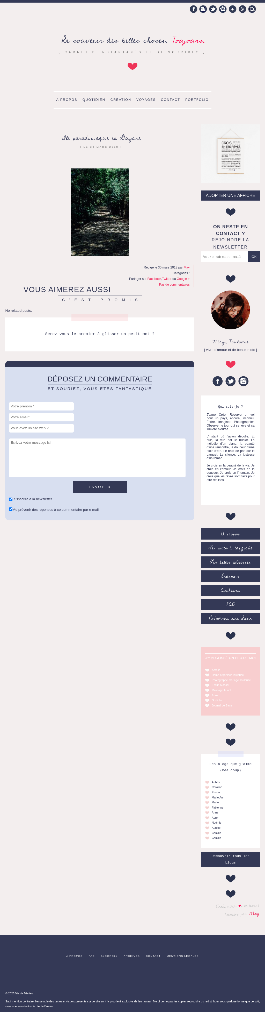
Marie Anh (218, 797)
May (254, 913)
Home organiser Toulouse (228, 674)
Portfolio (197, 100)
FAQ (230, 604)
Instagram (203, 9)
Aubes (216, 782)
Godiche (217, 700)
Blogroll (109, 955)
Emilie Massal (220, 685)
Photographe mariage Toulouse (231, 680)
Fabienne (217, 807)
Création (121, 100)
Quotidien (94, 100)
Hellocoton (223, 9)
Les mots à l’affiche (231, 548)
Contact (170, 100)
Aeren (215, 817)
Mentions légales (183, 955)
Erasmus (231, 576)
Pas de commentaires (174, 284)
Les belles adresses (230, 562)
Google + (233, 9)
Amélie (216, 669)
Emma (216, 792)
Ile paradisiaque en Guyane (101, 138)
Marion (216, 802)
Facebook (193, 9)
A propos (66, 100)
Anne (215, 695)
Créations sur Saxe (230, 618)
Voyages (146, 100)
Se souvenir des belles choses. (132, 40)
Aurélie (216, 827)
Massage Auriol (221, 690)
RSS (242, 9)
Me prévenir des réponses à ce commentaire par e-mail (55, 510)
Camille (216, 832)
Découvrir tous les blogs (230, 859)
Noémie (216, 822)
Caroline (217, 787)
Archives (230, 590)
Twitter (213, 9)
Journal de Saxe (222, 705)
